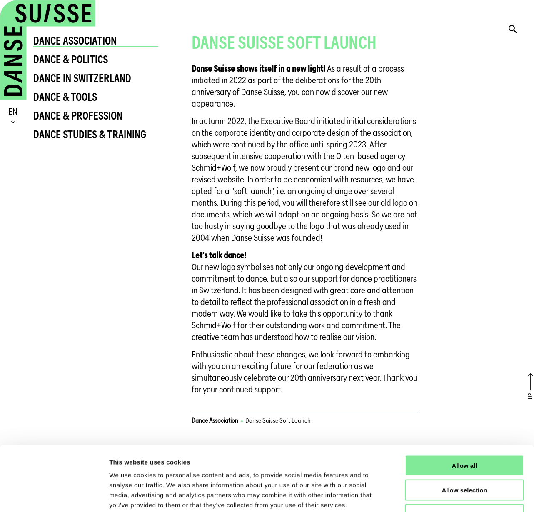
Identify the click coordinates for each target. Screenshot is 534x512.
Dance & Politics (70, 59)
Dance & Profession (77, 115)
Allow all (464, 409)
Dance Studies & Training (89, 134)
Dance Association (75, 40)
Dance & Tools (65, 97)
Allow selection (464, 434)
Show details (437, 495)
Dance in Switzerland (82, 78)
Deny (464, 458)
